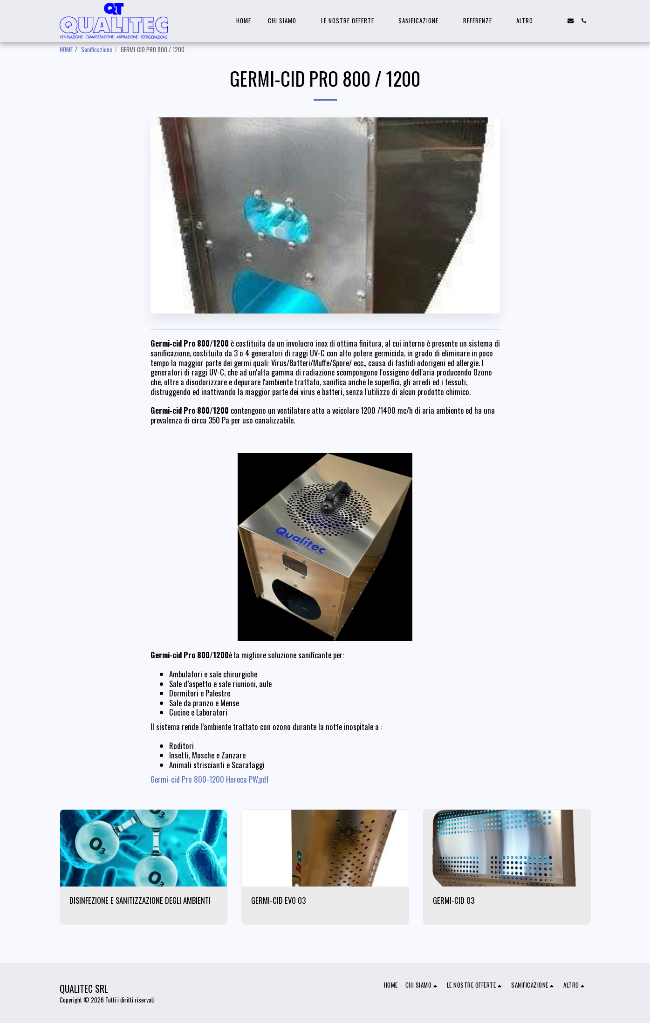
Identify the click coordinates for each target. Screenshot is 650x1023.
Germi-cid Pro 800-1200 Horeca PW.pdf (210, 779)
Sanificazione (96, 49)
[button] (286, 20)
